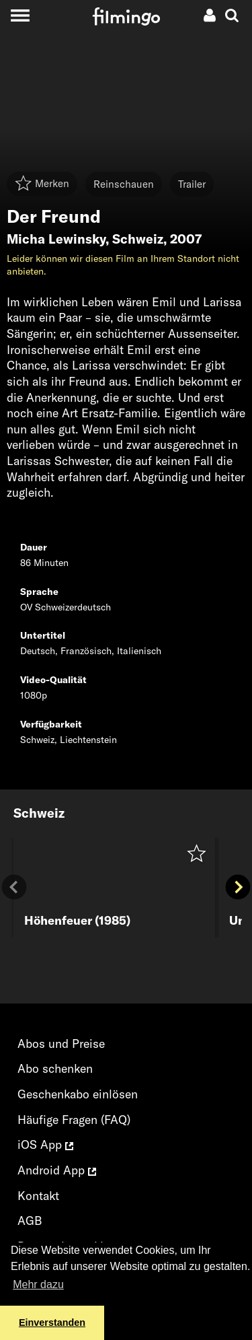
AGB (29, 1220)
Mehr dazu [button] (38, 1284)
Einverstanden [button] (52, 1322)
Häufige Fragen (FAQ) (73, 1119)
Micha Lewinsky (56, 239)
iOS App (45, 1144)
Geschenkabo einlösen (77, 1094)
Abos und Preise (61, 1043)
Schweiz (137, 239)
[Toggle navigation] (20, 15)
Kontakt (38, 1195)
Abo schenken (55, 1068)
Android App (56, 1170)
